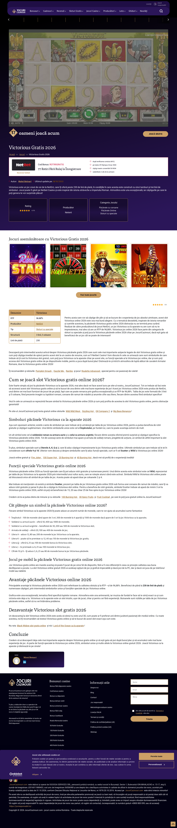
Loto (121, 11)
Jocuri (22, 154)
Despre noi (94, 688)
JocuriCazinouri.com (18, 784)
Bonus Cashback (56, 716)
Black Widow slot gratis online (31, 625)
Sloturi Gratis (75, 11)
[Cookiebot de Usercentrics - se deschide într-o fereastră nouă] (16, 823)
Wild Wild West (73, 411)
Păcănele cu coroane (108, 207)
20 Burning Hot (66, 457)
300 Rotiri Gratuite (57, 740)
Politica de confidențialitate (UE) (102, 722)
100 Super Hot (50, 457)
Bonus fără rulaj (56, 711)
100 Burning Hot (69, 497)
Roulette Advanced (90, 371)
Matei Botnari (24, 181)
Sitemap (93, 732)
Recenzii (60, 11)
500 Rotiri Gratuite (57, 750)
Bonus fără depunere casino (60, 686)
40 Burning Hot (84, 457)
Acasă (12, 154)
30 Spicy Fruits (86, 497)
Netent (68, 212)
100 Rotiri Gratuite (57, 730)
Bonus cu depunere (57, 696)
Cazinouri (47, 11)
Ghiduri (132, 11)
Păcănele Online (108, 210)
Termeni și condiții (97, 717)
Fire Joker (36, 457)
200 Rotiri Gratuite (57, 735)
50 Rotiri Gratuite (56, 726)
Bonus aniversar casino (59, 706)
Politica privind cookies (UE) (100, 727)
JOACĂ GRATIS (155, 34)
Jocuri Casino (92, 11)
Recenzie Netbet (23, 173)
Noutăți (143, 11)
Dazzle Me (59, 371)
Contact (93, 697)
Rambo (69, 371)
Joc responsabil (96, 702)
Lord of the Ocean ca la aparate (68, 625)
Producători (109, 11)
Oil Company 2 (103, 411)
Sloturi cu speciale (108, 213)
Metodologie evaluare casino (101, 707)
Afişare (35, 823)
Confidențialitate (161, 767)
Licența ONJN (95, 712)
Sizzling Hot (88, 411)
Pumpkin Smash (44, 371)
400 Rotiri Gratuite (57, 745)
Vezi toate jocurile (88, 295)
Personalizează (156, 813)
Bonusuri (34, 11)
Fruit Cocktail (103, 497)
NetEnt (39, 324)
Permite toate (156, 805)
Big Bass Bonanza (122, 411)
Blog (92, 693)
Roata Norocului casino (59, 721)
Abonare (21, 769)
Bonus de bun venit (57, 701)
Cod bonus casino (57, 691)
